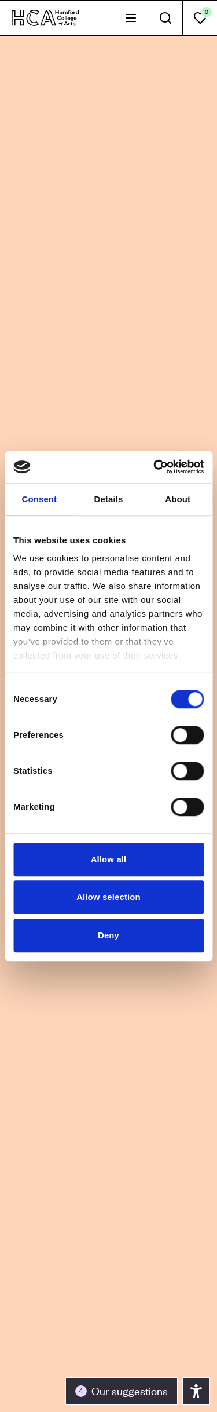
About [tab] (177, 499)
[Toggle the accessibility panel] (121, 1391)
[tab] (130, 18)
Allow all (109, 859)
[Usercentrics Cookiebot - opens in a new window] (154, 466)
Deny (108, 935)
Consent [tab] (39, 499)
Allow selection (108, 897)
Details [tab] (108, 499)
